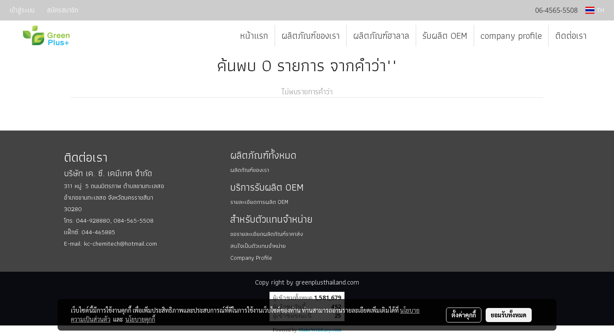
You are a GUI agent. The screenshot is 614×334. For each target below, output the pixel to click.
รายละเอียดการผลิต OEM (259, 201)
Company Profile (251, 257)
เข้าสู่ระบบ (22, 10)
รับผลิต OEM (445, 35)
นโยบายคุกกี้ (140, 319)
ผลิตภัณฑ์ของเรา (310, 35)
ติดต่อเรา (571, 35)
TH (594, 10)
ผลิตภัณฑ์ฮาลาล (381, 35)
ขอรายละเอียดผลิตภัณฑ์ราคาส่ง (266, 233)
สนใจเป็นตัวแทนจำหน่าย (258, 245)
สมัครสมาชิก (62, 10)
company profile (511, 35)
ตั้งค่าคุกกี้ (464, 315)
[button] (600, 35)
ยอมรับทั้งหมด (509, 315)
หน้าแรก (254, 35)
